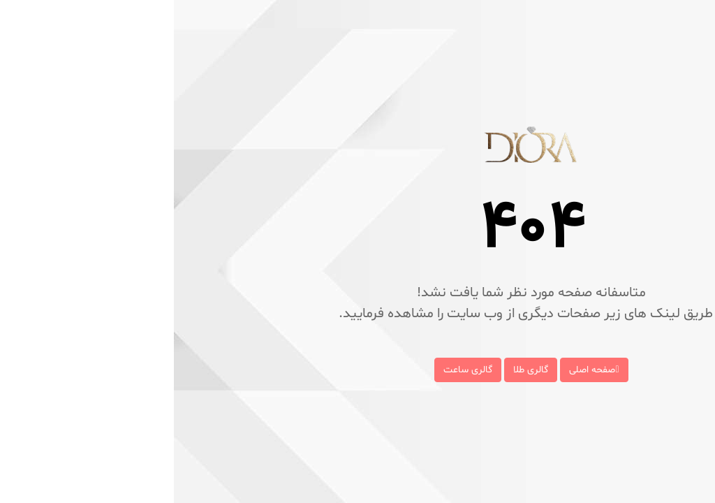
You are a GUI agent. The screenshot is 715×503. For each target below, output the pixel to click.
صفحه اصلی (420, 370)
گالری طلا (356, 370)
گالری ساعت (294, 370)
